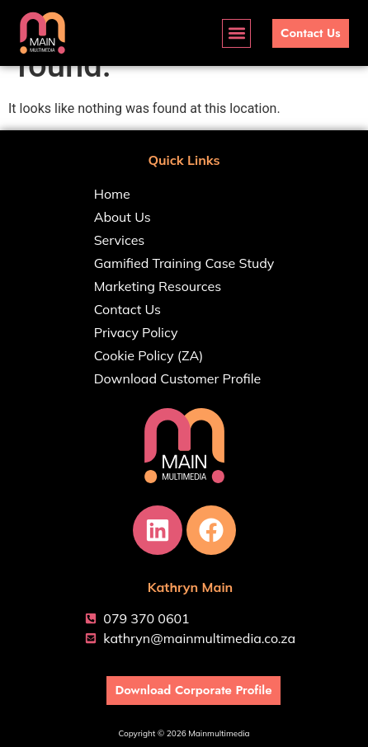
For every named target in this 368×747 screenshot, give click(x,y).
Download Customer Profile (178, 378)
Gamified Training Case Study (184, 263)
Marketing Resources (157, 286)
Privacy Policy (136, 332)
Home (112, 194)
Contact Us (127, 309)
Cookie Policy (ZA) (149, 355)
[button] (236, 33)
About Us (122, 217)
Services (119, 240)
